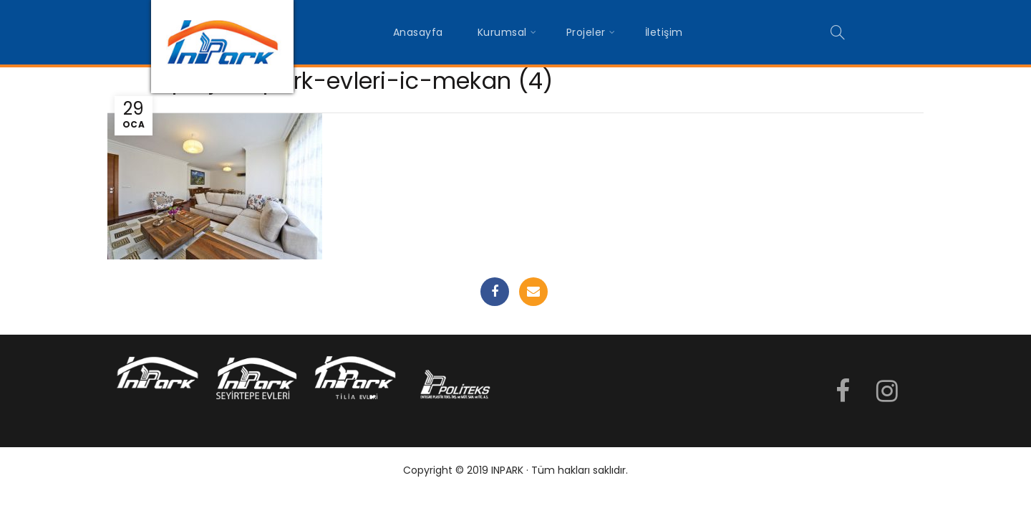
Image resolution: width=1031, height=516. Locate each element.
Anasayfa (418, 32)
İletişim (664, 32)
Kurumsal (502, 32)
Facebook (494, 291)
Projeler (586, 32)
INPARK (507, 470)
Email (533, 291)
